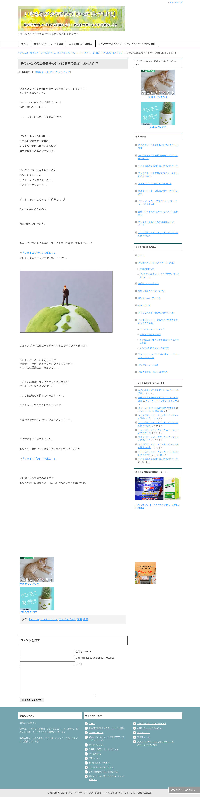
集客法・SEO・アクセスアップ (103, 749)
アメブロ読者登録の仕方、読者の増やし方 (158, 166)
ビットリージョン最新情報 (150, 411)
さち (156, 418)
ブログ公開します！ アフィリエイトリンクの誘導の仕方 (158, 234)
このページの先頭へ (185, 790)
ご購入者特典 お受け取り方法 (152, 372)
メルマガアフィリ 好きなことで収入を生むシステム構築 (158, 321)
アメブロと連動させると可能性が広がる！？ (156, 223)
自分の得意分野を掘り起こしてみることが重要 (158, 146)
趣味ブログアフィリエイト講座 (48, 44)
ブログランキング (29, 584)
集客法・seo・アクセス (149, 298)
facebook (34, 619)
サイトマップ (143, 732)
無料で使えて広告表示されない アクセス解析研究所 (158, 157)
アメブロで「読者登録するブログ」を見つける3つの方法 (158, 175)
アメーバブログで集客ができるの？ (154, 183)
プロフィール (143, 737)
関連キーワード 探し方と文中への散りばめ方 (158, 192)
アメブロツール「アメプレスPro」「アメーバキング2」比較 (127, 44)
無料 (79, 619)
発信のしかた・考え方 (148, 283)
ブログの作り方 (147, 269)
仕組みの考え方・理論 (150, 334)
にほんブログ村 (28, 612)
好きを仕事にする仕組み (80, 44)
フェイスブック (67, 619)
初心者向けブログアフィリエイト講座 (156, 263)
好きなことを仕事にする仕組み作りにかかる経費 (159, 341)
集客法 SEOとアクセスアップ (53, 72)
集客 (85, 619)
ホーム (24, 44)
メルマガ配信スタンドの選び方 (154, 348)
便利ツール (94, 758)
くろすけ (158, 455)
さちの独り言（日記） (148, 365)
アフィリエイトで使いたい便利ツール (156, 312)
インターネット (48, 619)
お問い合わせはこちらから (149, 728)
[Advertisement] (73, 528)
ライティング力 (96, 745)
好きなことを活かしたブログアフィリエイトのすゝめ (159, 276)
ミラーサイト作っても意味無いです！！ (157, 408)
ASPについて (144, 305)
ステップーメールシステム (152, 329)
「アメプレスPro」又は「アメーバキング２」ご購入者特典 (157, 203)
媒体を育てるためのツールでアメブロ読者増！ (158, 213)
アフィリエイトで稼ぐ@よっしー (161, 400)
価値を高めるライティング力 (151, 291)
